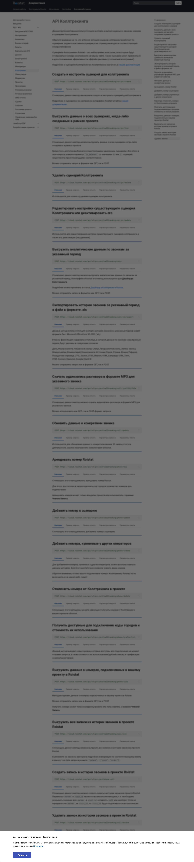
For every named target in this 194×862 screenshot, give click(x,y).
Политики (38, 846)
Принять (22, 855)
